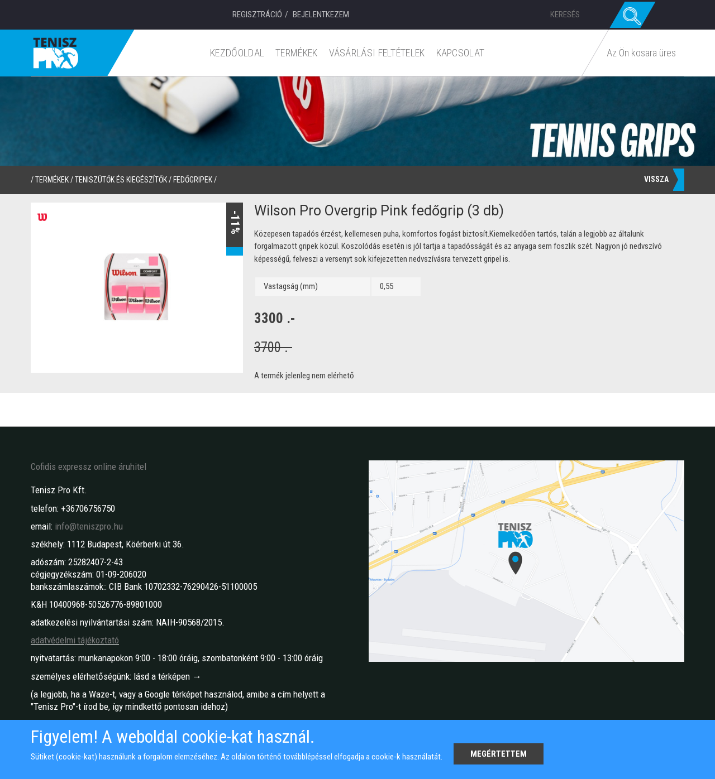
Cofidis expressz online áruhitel (88, 466)
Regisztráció (257, 14)
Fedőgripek (192, 179)
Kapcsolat (460, 53)
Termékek (297, 53)
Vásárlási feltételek (377, 53)
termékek (52, 179)
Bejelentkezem (321, 14)
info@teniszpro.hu (89, 526)
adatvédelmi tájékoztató (75, 640)
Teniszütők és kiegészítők (121, 179)
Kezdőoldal (238, 53)
